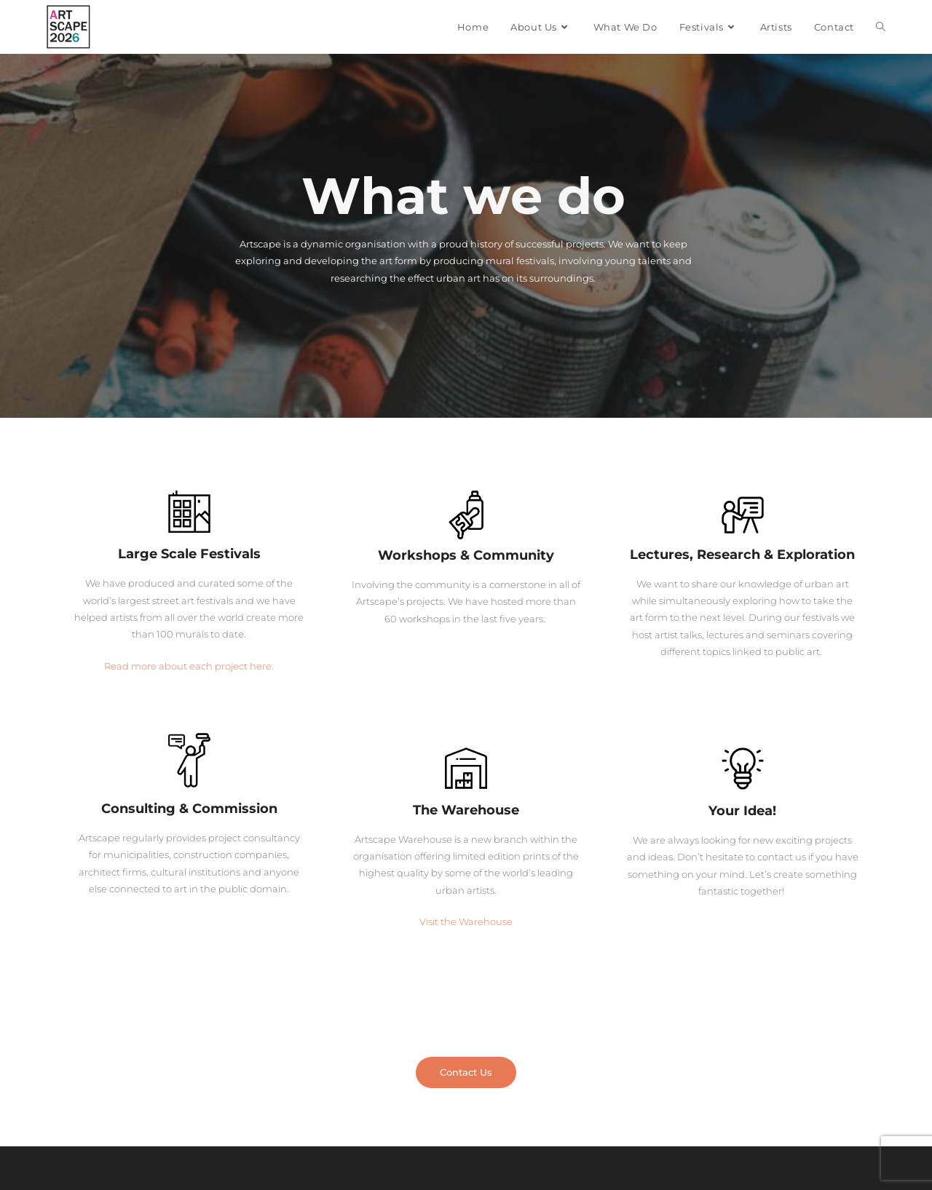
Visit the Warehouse (466, 921)
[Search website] (880, 27)
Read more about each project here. (189, 666)
